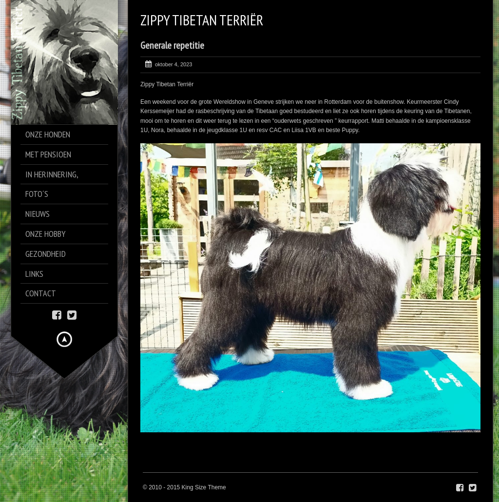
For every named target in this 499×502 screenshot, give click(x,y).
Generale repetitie (172, 45)
